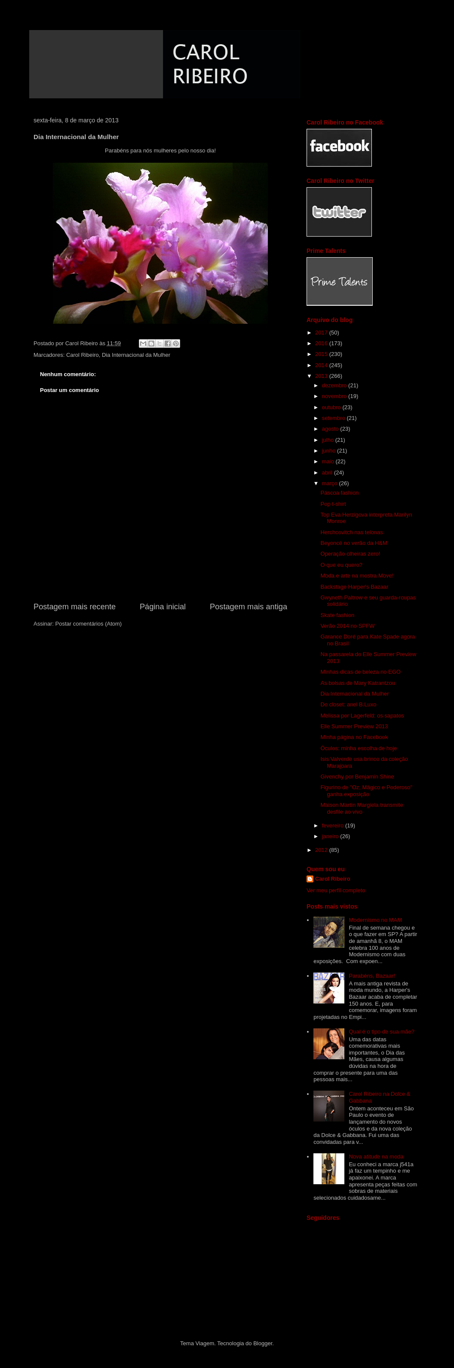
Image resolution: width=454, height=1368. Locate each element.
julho (328, 440)
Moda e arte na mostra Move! (356, 575)
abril (328, 472)
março (330, 483)
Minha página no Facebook (354, 737)
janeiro (331, 836)
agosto (331, 429)
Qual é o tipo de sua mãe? (381, 1031)
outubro (332, 407)
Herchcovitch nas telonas (351, 532)
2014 (322, 365)
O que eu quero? (341, 565)
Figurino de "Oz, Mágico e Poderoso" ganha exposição (366, 790)
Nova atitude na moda (376, 1156)
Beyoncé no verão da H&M (353, 543)
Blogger (262, 1343)
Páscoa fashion (339, 492)
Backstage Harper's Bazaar (354, 587)
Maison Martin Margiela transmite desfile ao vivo (361, 808)
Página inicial (163, 606)
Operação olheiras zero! (350, 553)
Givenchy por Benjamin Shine (357, 776)
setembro (334, 418)
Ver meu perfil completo (336, 890)
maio (329, 461)
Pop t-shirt (333, 504)
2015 (322, 354)
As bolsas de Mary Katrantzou (357, 683)
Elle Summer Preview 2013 (354, 726)
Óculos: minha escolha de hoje (358, 748)
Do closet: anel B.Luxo (348, 704)
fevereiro (333, 825)
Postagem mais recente (75, 606)
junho (329, 450)
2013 (322, 376)
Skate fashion (337, 615)
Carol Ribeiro (82, 355)
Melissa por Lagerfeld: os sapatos (362, 715)
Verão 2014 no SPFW (347, 626)
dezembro (335, 385)
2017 (322, 332)
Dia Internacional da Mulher (136, 355)
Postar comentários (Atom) (88, 623)
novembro (335, 396)
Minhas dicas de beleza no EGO (360, 672)
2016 (322, 343)
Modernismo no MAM (375, 920)
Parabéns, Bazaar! (372, 976)
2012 (322, 850)
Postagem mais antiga (248, 606)
